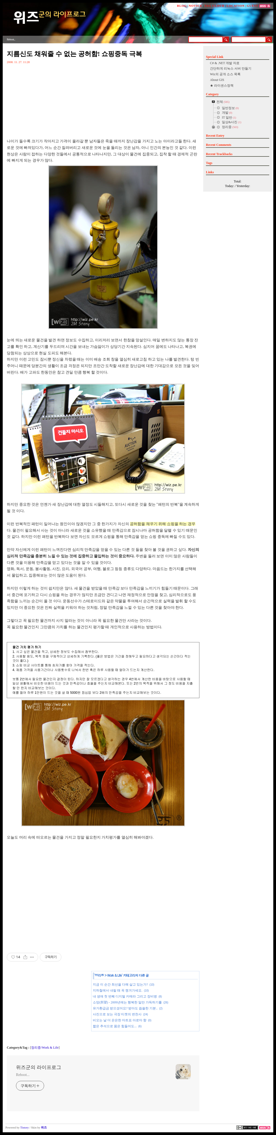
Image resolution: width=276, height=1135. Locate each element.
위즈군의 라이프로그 (38, 1067)
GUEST (252, 5)
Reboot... (22, 1075)
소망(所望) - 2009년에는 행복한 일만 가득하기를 (127, 1002)
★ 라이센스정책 (222, 85)
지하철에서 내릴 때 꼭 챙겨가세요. (117, 990)
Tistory (24, 1127)
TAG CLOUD (214, 5)
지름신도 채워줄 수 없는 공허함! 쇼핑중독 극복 (74, 53)
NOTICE (195, 5)
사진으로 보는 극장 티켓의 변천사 (117, 1014)
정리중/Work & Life (44, 1047)
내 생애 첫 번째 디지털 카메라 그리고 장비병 (125, 996)
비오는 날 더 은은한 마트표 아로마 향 (119, 1020)
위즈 (44, 1127)
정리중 (99, 975)
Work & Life (114, 975)
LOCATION (235, 5)
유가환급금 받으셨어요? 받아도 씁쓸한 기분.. (125, 1008)
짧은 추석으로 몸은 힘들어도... (115, 1026)
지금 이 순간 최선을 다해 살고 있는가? (120, 984)
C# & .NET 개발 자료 (224, 63)
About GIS (217, 80)
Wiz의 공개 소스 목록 (225, 74)
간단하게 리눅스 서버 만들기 (230, 68)
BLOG (182, 5)
